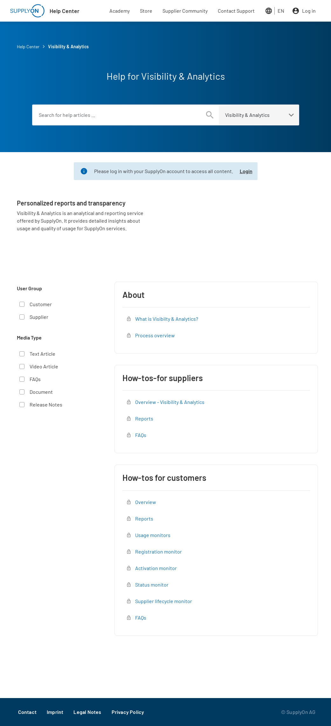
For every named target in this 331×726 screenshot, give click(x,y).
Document (41, 392)
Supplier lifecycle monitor (163, 601)
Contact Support (236, 11)
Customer (41, 304)
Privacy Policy (128, 712)
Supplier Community (185, 11)
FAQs (35, 379)
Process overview (155, 335)
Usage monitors (152, 535)
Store (146, 11)
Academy (119, 11)
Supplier (39, 317)
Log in (309, 11)
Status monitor (152, 584)
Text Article (42, 354)
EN (281, 11)
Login (246, 171)
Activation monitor (156, 568)
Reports (144, 418)
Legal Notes (87, 712)
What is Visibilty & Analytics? (166, 319)
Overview (145, 502)
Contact (27, 712)
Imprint (55, 712)
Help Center (64, 10)
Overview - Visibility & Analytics (169, 402)
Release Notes (46, 404)
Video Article (44, 366)
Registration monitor (158, 551)
